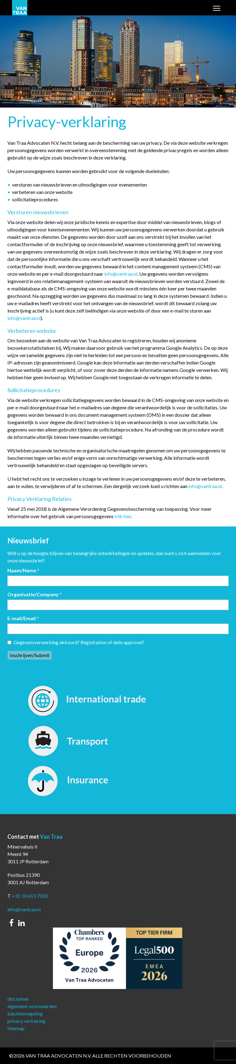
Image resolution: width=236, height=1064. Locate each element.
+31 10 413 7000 (30, 896)
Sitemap (16, 1028)
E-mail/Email (23, 618)
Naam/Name (23, 570)
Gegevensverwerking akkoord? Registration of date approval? (75, 642)
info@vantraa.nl (120, 274)
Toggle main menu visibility (217, 9)
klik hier (123, 516)
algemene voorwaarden (32, 1006)
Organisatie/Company (34, 594)
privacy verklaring (26, 1021)
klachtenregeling (25, 1013)
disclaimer (18, 999)
